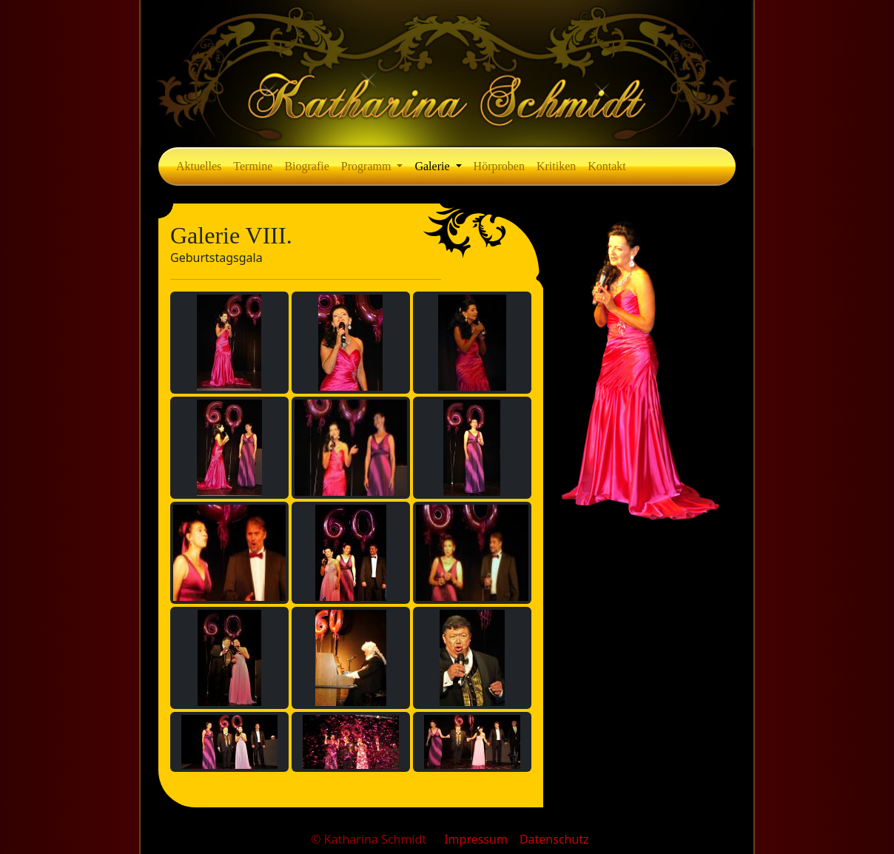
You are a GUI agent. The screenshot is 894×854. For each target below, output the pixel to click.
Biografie (306, 166)
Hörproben (499, 166)
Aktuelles (198, 166)
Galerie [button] (433, 166)
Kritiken (556, 166)
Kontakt (607, 166)
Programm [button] (367, 166)
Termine (252, 166)
